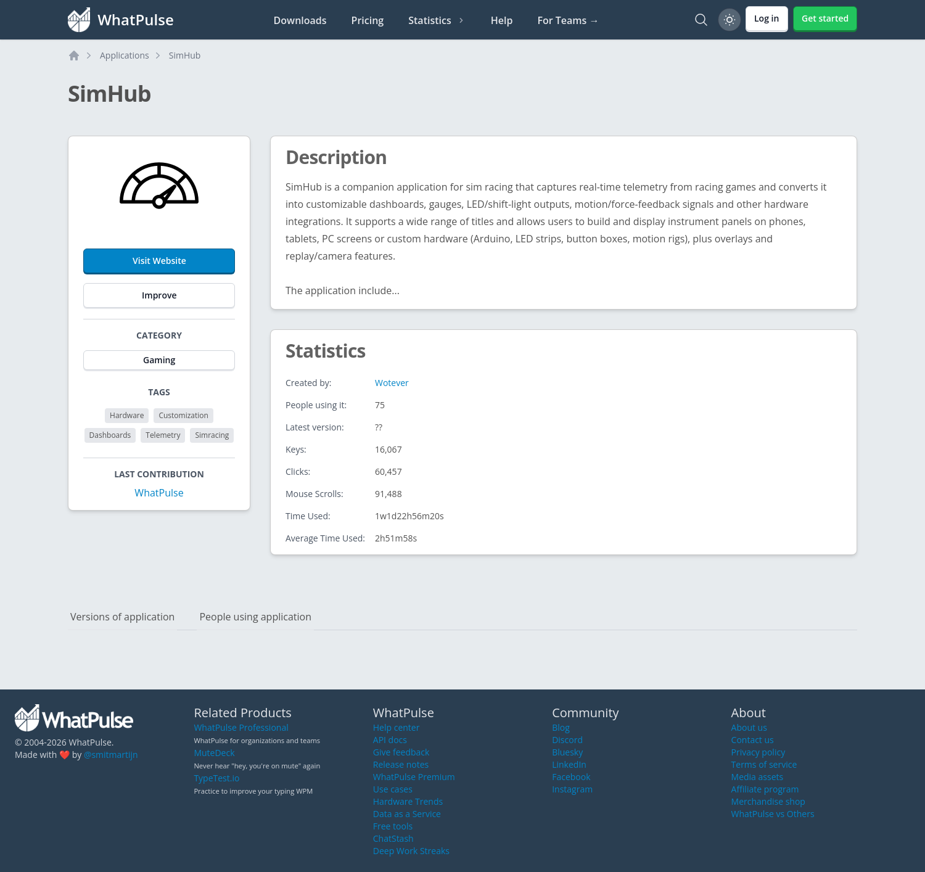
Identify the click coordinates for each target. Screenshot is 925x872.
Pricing (368, 20)
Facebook (571, 777)
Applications (124, 55)
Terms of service (764, 764)
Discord (567, 740)
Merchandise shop (768, 801)
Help (502, 20)
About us (749, 727)
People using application (255, 616)
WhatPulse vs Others (773, 814)
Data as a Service (407, 814)
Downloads (300, 20)
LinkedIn (569, 764)
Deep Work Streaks (411, 851)
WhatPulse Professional (241, 727)
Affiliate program (765, 789)
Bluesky (567, 752)
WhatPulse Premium (414, 777)
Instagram (572, 789)
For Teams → (568, 20)
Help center (396, 727)
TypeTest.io (216, 778)
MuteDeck (214, 753)
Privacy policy (758, 752)
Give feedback (401, 752)
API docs (390, 740)
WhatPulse (158, 493)
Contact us (752, 740)
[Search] (701, 19)
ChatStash (393, 838)
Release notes (401, 764)
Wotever (392, 383)
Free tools (393, 826)
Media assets (757, 777)
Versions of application (122, 616)
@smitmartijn (111, 754)
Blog (561, 727)
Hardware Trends (408, 801)
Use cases (393, 789)
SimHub (185, 55)
